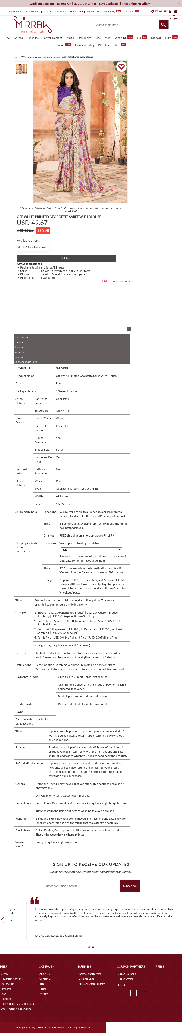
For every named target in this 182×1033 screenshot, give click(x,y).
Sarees (18, 37)
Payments (19, 351)
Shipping (18, 341)
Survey (90, 11)
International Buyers (90, 973)
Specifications (21, 336)
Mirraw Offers (125, 978)
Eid (142, 37)
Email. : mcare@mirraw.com (16, 1008)
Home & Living (84, 45)
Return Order (76, 11)
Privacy (43, 993)
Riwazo (60, 383)
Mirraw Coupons (126, 973)
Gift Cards (131, 11)
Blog (41, 983)
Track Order (61, 11)
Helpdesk (6, 998)
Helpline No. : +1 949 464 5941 (17, 1003)
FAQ (3, 993)
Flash (119, 45)
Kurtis (70, 37)
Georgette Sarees (67, 488)
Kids (98, 37)
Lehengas (33, 37)
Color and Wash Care (25, 361)
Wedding (124, 37)
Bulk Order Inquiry (106, 11)
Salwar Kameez (52, 37)
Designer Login (87, 978)
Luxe (171, 37)
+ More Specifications (116, 281)
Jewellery (85, 37)
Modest (156, 37)
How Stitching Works (12, 978)
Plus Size (103, 45)
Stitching (18, 346)
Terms (42, 988)
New (7, 37)
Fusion (63, 45)
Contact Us (45, 978)
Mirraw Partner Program (92, 983)
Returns (18, 356)
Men (108, 37)
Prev (3, 920)
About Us (44, 973)
